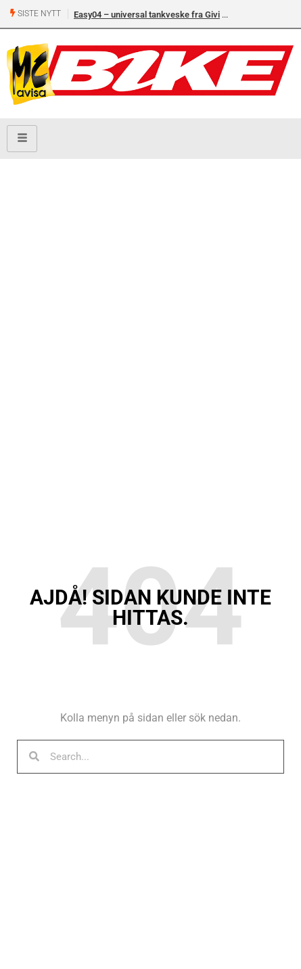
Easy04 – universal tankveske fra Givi (147, 14)
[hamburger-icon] (22, 138)
